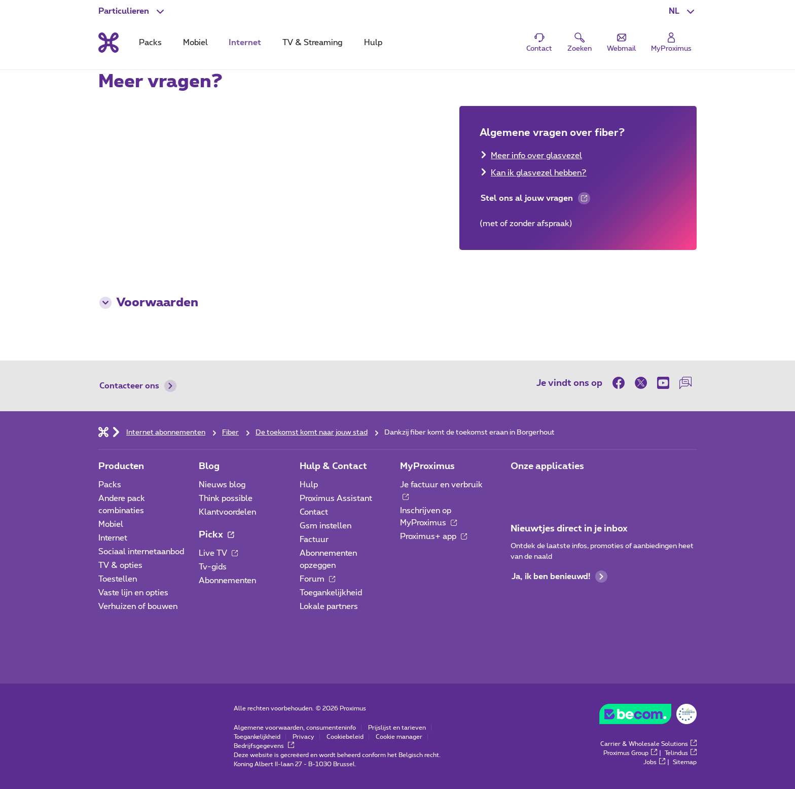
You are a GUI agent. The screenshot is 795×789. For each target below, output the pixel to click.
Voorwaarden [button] (148, 303)
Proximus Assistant (336, 498)
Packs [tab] (150, 43)
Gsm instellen (325, 526)
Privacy (303, 737)
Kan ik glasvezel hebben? (539, 173)
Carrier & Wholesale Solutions (648, 744)
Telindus (681, 753)
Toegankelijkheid (331, 593)
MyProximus (427, 466)
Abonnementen (227, 581)
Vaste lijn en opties (133, 593)
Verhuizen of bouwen (137, 606)
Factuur (314, 539)
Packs (109, 485)
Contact (314, 512)
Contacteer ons (137, 386)
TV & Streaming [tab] (312, 43)
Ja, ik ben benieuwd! (559, 576)
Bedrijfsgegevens (264, 746)
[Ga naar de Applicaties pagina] (520, 488)
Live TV (218, 553)
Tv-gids (213, 567)
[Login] (671, 42)
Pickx (216, 535)
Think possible (225, 498)
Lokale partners (329, 606)
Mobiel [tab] (195, 43)
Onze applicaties (547, 466)
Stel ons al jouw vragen (535, 199)
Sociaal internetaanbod (141, 552)
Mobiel (110, 524)
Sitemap (685, 762)
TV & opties (120, 565)
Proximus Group (630, 753)
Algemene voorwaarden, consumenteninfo (295, 728)
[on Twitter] (641, 383)
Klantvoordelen (227, 512)
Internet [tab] (245, 43)
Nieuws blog (222, 485)
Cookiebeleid (345, 737)
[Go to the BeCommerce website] (648, 716)
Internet (112, 538)
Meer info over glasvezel (536, 156)
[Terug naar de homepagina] (108, 42)
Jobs (654, 762)
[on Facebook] (621, 383)
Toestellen (117, 579)
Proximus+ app (433, 536)
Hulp (309, 485)
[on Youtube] (663, 383)
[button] (683, 11)
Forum (317, 579)
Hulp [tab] (373, 43)
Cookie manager (399, 737)
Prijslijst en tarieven (397, 728)
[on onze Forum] (685, 383)
